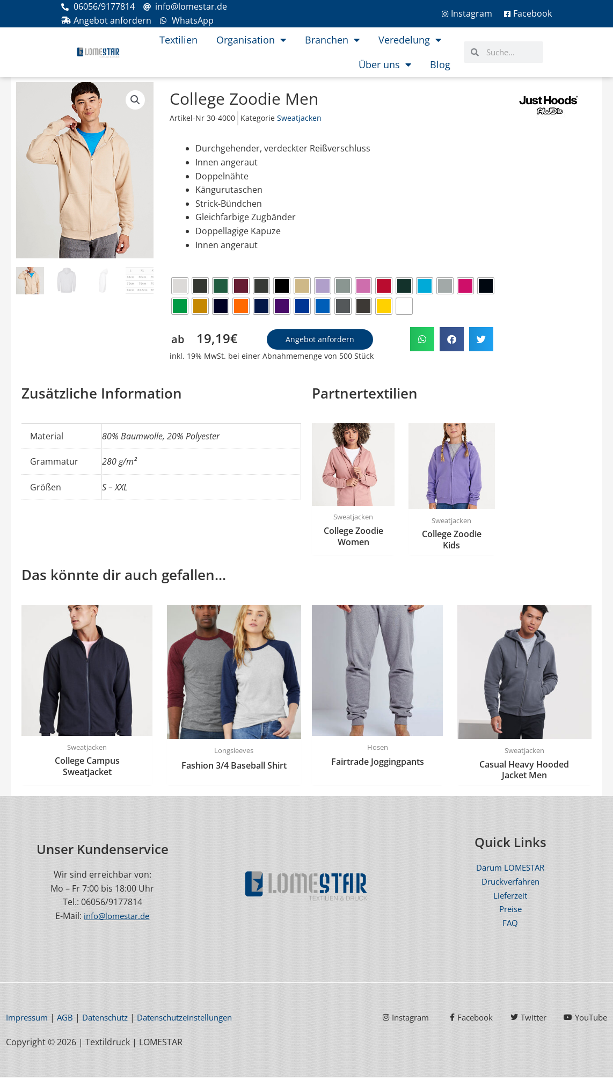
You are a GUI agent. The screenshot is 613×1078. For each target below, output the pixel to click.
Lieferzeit (510, 896)
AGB (69, 1018)
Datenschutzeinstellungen (201, 1018)
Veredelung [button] (409, 40)
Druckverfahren (510, 882)
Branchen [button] (332, 40)
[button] (135, 100)
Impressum (29, 1018)
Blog (440, 64)
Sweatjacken (299, 118)
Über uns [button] (385, 64)
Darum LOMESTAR (510, 869)
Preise (510, 910)
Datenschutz (113, 1018)
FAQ (510, 924)
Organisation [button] (251, 40)
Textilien (178, 39)
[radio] (180, 286)
